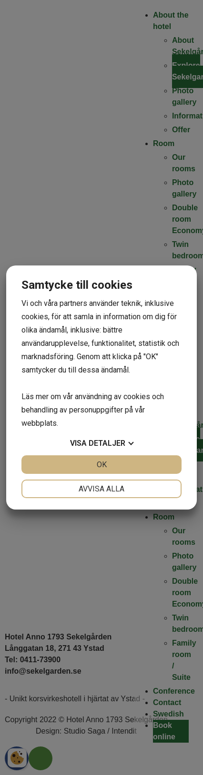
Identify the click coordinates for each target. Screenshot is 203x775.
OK (102, 464)
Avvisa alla (101, 488)
